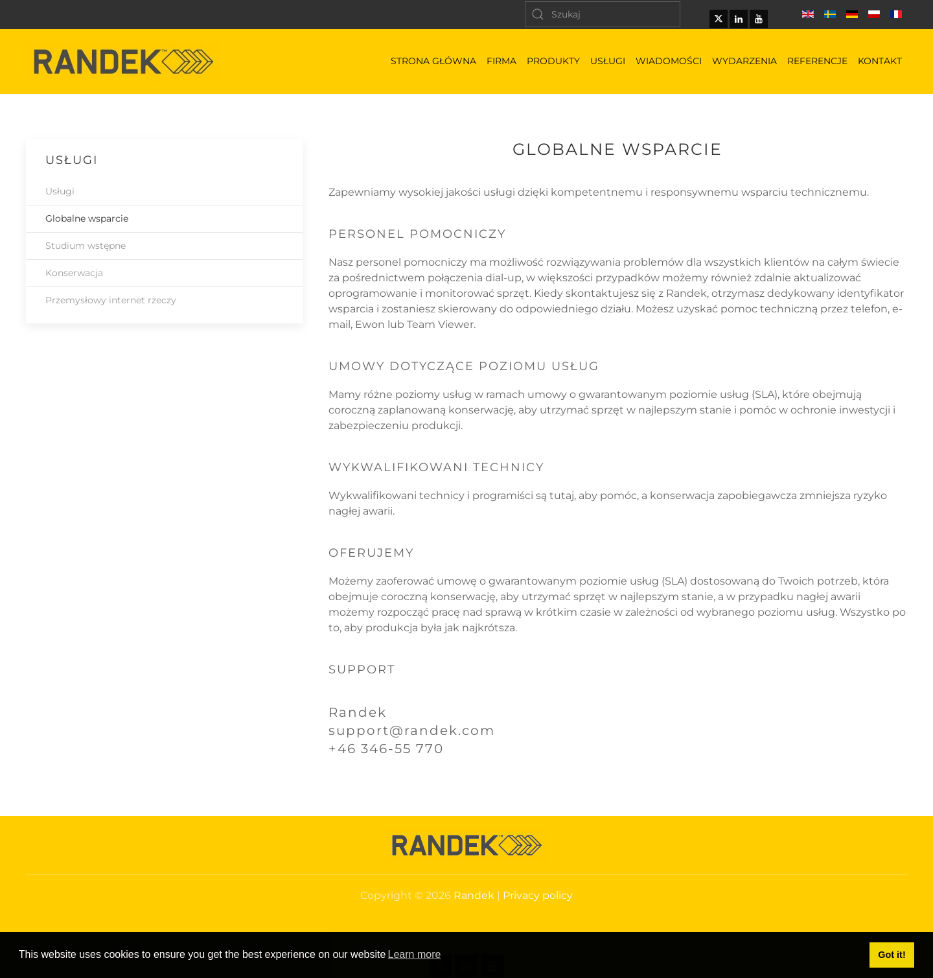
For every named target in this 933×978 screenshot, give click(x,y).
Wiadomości (669, 61)
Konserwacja (74, 273)
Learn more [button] (414, 954)
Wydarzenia (744, 61)
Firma (501, 61)
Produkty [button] (553, 61)
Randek (474, 895)
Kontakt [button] (880, 61)
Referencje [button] (817, 61)
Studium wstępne (85, 245)
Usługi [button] (607, 61)
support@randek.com (411, 730)
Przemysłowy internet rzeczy (110, 300)
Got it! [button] (891, 954)
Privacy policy (538, 895)
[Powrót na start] (123, 61)
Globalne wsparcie (86, 218)
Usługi (60, 191)
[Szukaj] (602, 14)
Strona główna (433, 61)
